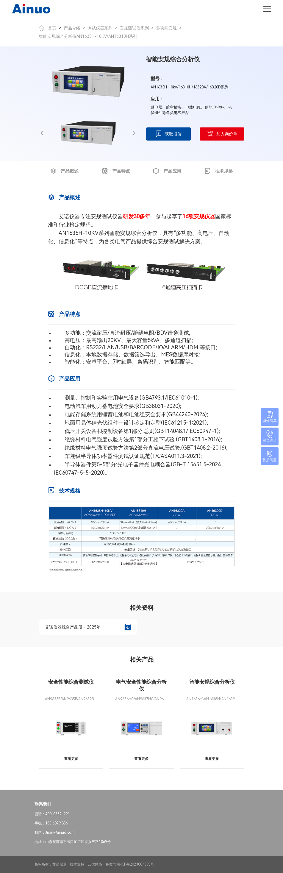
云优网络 (95, 865)
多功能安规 (166, 28)
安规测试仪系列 (134, 28)
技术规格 (218, 171)
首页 (47, 28)
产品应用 (167, 171)
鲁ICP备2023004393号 (135, 865)
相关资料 (142, 607)
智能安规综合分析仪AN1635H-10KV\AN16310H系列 (88, 36)
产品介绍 (72, 28)
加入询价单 (222, 134)
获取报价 (168, 134)
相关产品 (142, 659)
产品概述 (64, 171)
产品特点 (116, 171)
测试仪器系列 (99, 28)
